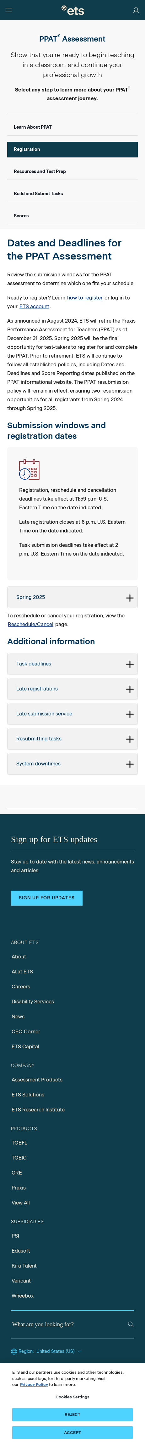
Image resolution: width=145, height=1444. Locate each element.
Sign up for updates (47, 898)
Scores (21, 216)
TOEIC (19, 1158)
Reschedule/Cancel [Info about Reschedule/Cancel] (30, 624)
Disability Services (33, 1002)
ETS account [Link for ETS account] (34, 306)
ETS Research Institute (38, 1110)
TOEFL (19, 1143)
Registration (27, 149)
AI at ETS (22, 972)
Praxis (19, 1188)
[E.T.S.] (72, 10)
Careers (21, 987)
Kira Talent (24, 1266)
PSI (15, 1236)
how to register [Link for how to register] (85, 298)
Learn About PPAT (33, 127)
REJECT (73, 1416)
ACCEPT (72, 1434)
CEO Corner (26, 1032)
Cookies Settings (72, 1399)
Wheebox (23, 1296)
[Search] (130, 1324)
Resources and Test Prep (40, 171)
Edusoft (21, 1251)
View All (21, 1203)
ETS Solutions (28, 1095)
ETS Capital (25, 1047)
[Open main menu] (9, 10)
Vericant (21, 1281)
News (18, 1017)
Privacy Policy (34, 1386)
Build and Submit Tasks (38, 193)
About (19, 957)
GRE (17, 1173)
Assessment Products (37, 1080)
